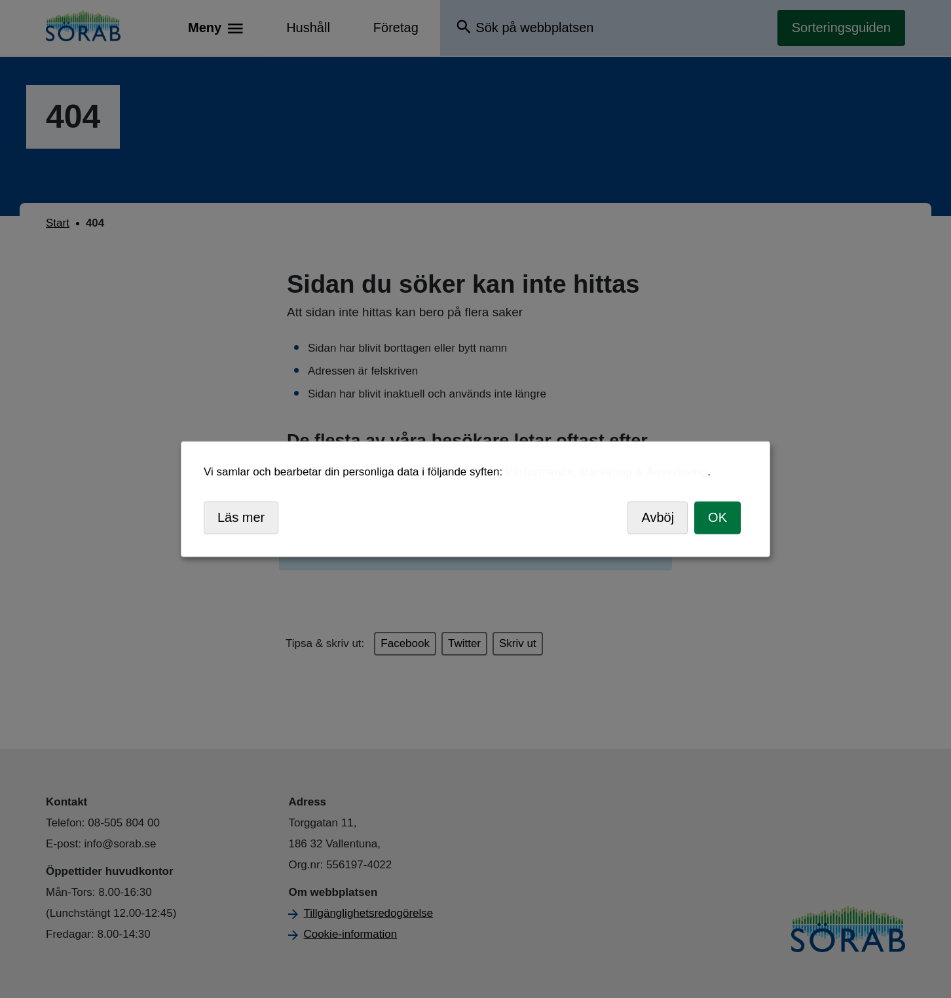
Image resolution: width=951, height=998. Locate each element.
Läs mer (241, 517)
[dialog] (475, 499)
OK (717, 517)
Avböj (657, 517)
